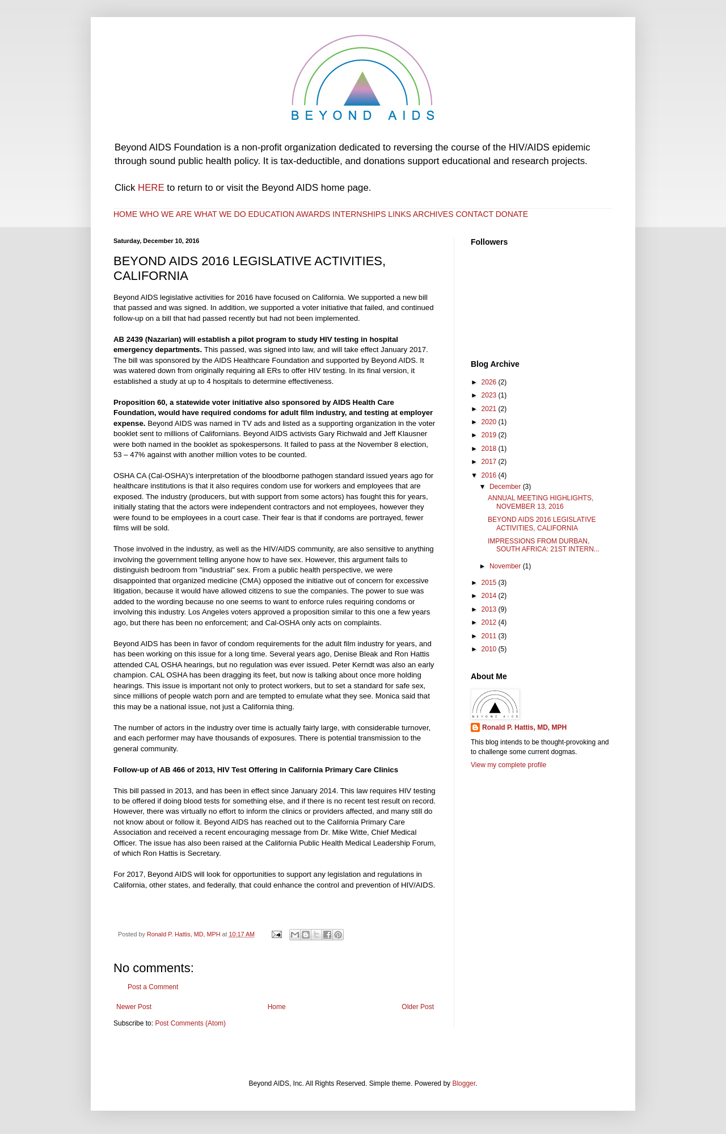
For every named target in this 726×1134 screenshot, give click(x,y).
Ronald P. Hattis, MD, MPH (524, 727)
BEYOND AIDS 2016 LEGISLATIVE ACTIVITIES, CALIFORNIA (542, 524)
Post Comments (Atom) (190, 1023)
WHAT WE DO (220, 214)
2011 (490, 636)
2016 (490, 475)
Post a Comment (153, 987)
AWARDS (313, 214)
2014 (490, 596)
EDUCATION (272, 214)
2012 (490, 622)
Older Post (418, 1007)
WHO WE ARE (166, 214)
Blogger (463, 1083)
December (506, 487)
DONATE (512, 214)
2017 (490, 462)
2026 (490, 382)
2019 (490, 435)
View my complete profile (508, 765)
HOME (125, 214)
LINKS (399, 214)
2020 (490, 422)
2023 (490, 395)
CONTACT (474, 214)
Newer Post (133, 1007)
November (506, 566)
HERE (151, 187)
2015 (490, 583)
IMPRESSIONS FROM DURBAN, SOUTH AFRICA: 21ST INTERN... (544, 545)
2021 (490, 409)
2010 (490, 649)
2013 (490, 609)
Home (277, 1007)
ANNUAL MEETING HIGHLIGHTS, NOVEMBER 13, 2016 (540, 502)
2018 (490, 449)
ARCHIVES (433, 214)
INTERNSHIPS (359, 214)
